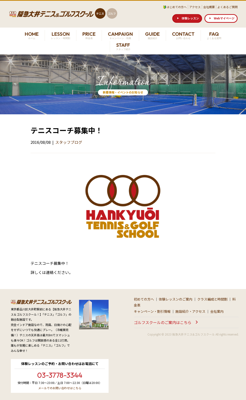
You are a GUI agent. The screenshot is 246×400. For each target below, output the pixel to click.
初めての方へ (144, 299)
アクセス (195, 7)
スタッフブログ (68, 142)
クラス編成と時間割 (212, 299)
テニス (100, 13)
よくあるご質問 (227, 7)
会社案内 (217, 311)
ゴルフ (112, 13)
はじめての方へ (176, 7)
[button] (187, 18)
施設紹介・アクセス (190, 311)
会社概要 (209, 7)
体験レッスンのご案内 (175, 299)
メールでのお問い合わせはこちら (59, 388)
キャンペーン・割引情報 (152, 311)
